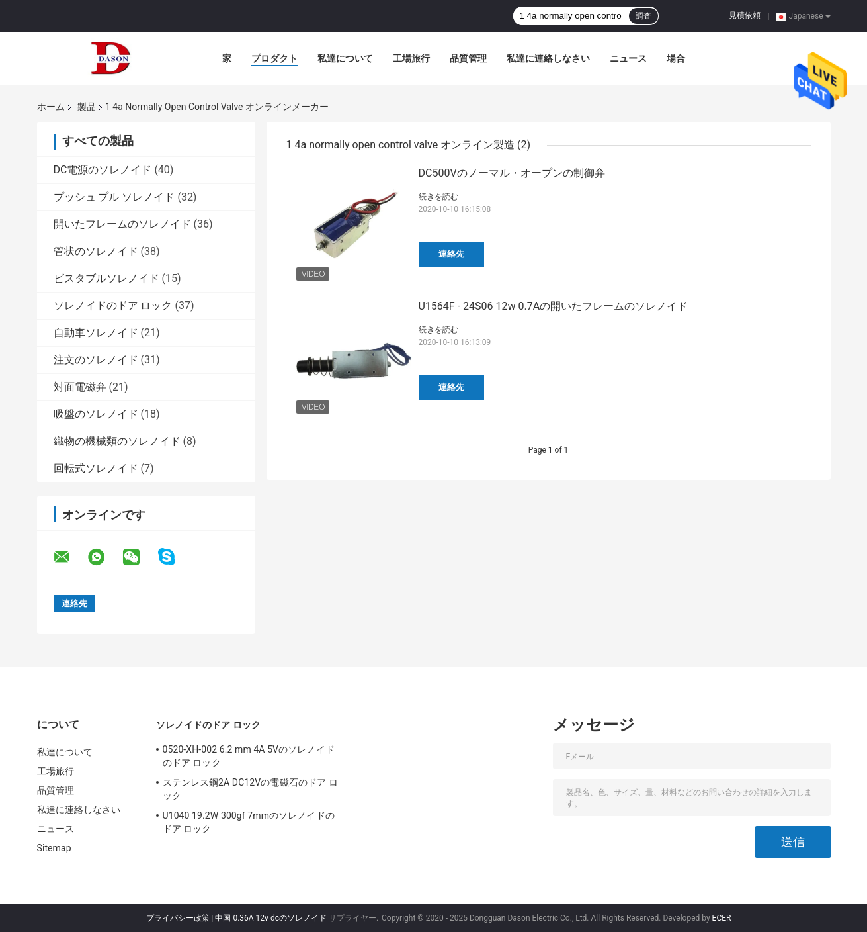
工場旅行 (411, 58)
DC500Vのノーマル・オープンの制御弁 (512, 173)
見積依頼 (745, 15)
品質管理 (468, 58)
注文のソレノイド (96, 359)
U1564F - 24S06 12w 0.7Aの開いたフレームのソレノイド (553, 306)
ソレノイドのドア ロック (113, 305)
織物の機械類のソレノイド (117, 441)
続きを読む (438, 196)
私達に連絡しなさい (548, 58)
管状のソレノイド (96, 251)
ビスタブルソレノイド (106, 278)
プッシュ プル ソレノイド (114, 197)
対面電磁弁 (80, 387)
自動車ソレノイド (96, 332)
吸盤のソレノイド (96, 414)
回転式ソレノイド (96, 468)
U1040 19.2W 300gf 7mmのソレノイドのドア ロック (249, 822)
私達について (345, 58)
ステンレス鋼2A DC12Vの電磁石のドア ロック (250, 789)
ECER (721, 918)
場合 (676, 58)
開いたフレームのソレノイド (122, 224)
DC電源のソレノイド (103, 169)
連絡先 (451, 254)
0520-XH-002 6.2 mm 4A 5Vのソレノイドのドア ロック (249, 756)
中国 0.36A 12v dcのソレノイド (271, 918)
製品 (86, 106)
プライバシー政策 (178, 918)
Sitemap (54, 848)
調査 (643, 16)
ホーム (51, 106)
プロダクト (274, 58)
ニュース (628, 58)
